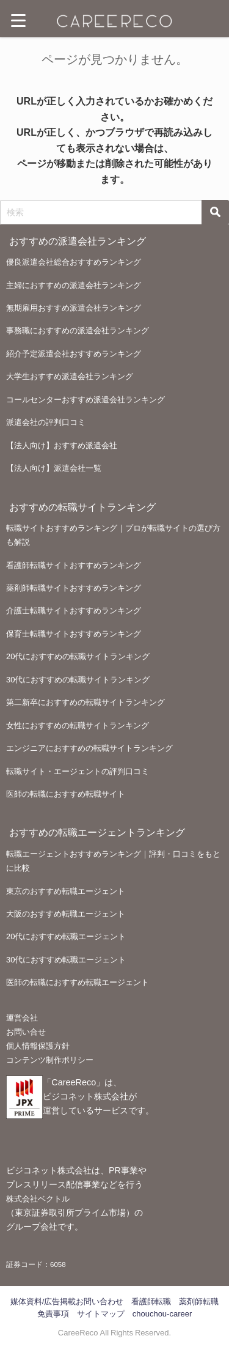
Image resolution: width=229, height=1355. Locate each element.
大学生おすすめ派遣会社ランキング (69, 376)
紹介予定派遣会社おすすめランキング (73, 354)
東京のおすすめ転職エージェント (65, 891)
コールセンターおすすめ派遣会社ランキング (85, 400)
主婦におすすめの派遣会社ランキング (73, 285)
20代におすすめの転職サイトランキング (78, 656)
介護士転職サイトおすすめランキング (73, 611)
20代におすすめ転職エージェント (66, 936)
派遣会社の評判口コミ (45, 422)
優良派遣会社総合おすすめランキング (73, 262)
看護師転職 (151, 1301)
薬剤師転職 (199, 1301)
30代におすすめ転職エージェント (66, 960)
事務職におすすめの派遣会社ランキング (77, 330)
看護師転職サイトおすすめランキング (73, 565)
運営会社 (22, 1018)
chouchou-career (162, 1314)
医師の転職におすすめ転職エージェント (77, 982)
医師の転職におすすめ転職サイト (65, 794)
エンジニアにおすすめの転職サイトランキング (89, 748)
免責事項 (53, 1314)
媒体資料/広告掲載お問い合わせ (67, 1301)
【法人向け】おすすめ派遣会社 (61, 445)
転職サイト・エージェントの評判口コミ (77, 771)
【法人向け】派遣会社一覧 (53, 468)
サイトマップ (101, 1314)
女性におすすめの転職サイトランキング (77, 725)
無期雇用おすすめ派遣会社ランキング (73, 308)
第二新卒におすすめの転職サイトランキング (85, 702)
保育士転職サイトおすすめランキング (73, 634)
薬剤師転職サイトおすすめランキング (73, 588)
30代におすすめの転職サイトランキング (78, 680)
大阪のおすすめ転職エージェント (65, 914)
